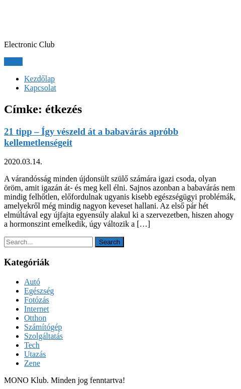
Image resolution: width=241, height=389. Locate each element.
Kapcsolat (40, 87)
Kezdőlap (39, 78)
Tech (32, 345)
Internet (36, 309)
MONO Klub (49, 20)
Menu (13, 61)
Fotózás (36, 300)
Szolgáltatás (43, 336)
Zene (32, 363)
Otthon (35, 318)
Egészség (39, 290)
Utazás (35, 354)
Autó (32, 281)
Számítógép (43, 327)
